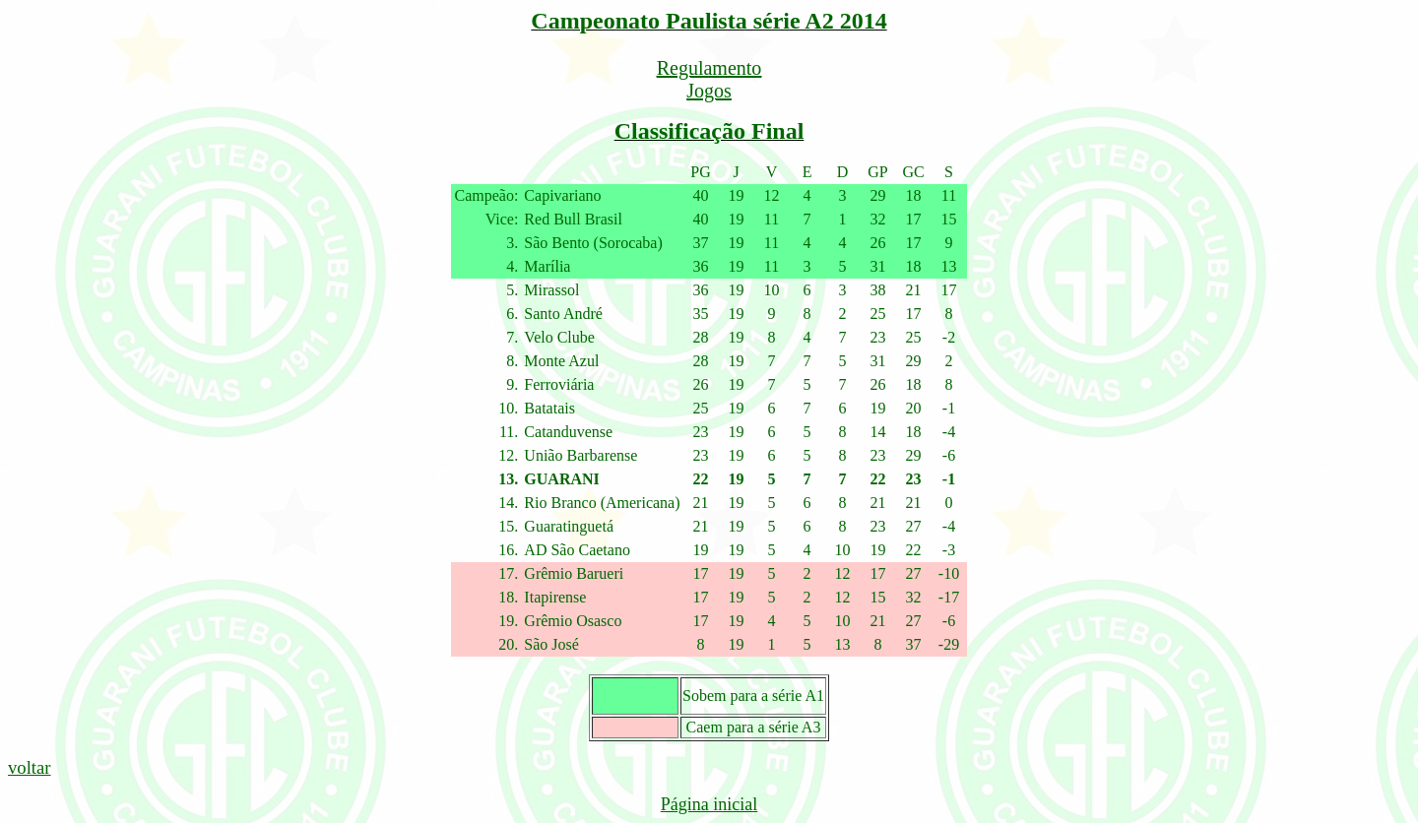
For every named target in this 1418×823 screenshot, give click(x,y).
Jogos (709, 90)
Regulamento (709, 68)
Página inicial (709, 804)
